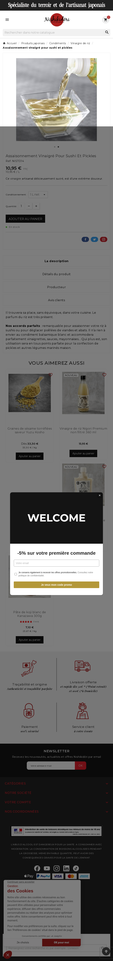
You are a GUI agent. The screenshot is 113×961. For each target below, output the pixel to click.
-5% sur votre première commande (56, 489)
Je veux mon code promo (56, 521)
